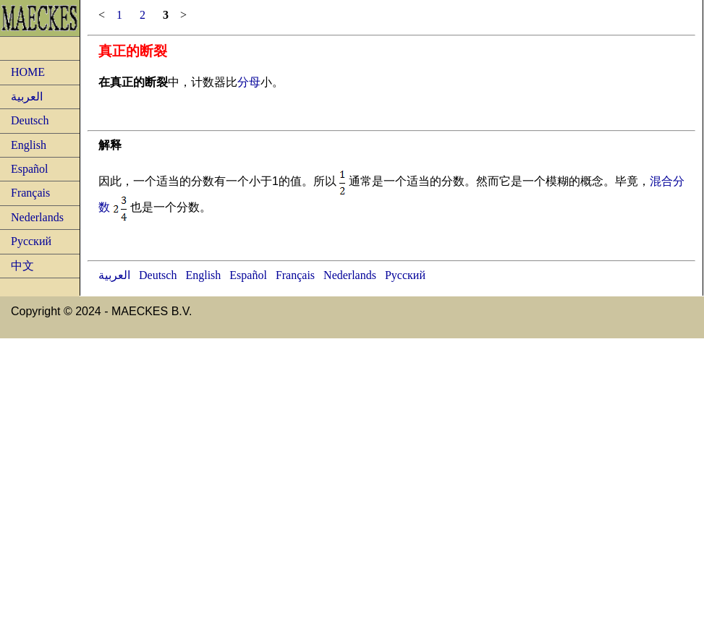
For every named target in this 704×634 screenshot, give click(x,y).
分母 (248, 82)
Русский (31, 241)
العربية (27, 96)
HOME (28, 72)
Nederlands (37, 217)
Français (30, 193)
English (28, 145)
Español (29, 169)
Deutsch (29, 120)
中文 (22, 266)
